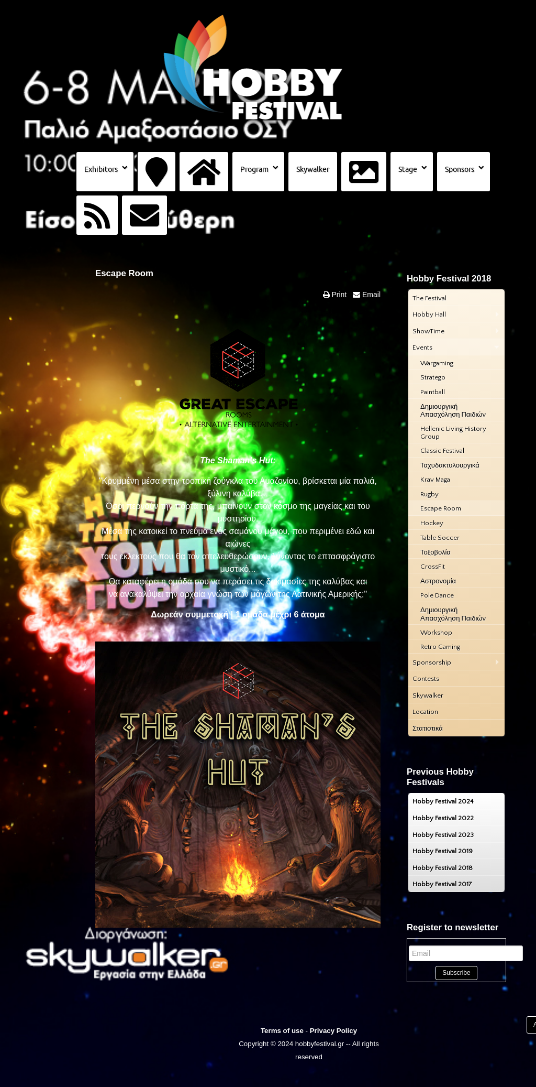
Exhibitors (101, 169)
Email (370, 294)
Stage (407, 169)
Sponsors (459, 169)
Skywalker (312, 169)
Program (254, 169)
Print (338, 294)
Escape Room (124, 273)
